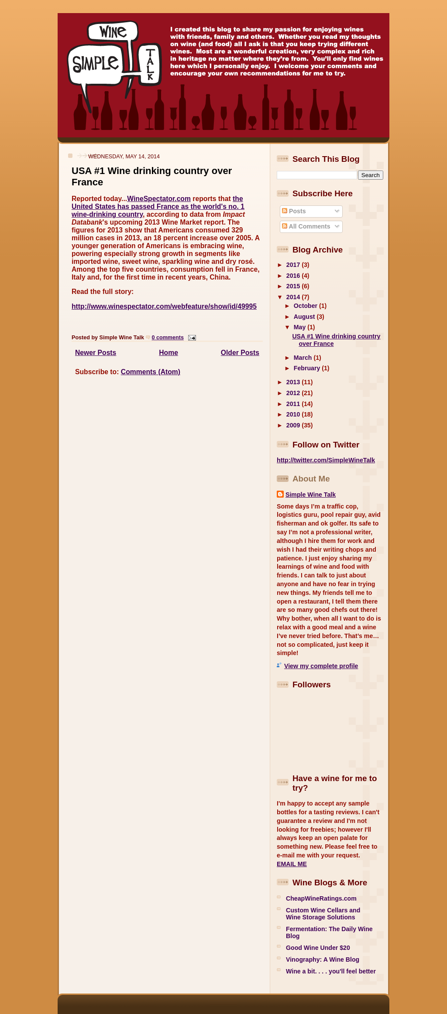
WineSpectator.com (159, 198)
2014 (294, 297)
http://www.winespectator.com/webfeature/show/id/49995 (164, 306)
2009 (294, 425)
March (304, 357)
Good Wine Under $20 (318, 947)
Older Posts (240, 352)
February (308, 368)
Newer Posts (95, 352)
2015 (294, 286)
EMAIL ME (292, 863)
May (300, 327)
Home (168, 352)
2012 (294, 392)
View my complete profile (321, 665)
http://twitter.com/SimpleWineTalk (326, 460)
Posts (294, 211)
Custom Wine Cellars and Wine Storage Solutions (323, 914)
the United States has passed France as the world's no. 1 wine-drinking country (158, 206)
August (305, 316)
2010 (294, 414)
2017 (294, 264)
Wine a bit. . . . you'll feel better (331, 971)
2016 (294, 275)
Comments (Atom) (150, 372)
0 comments (168, 338)
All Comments (306, 226)
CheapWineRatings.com (321, 898)
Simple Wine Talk (310, 494)
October (306, 305)
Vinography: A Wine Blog (322, 959)
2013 (294, 382)
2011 (294, 403)
